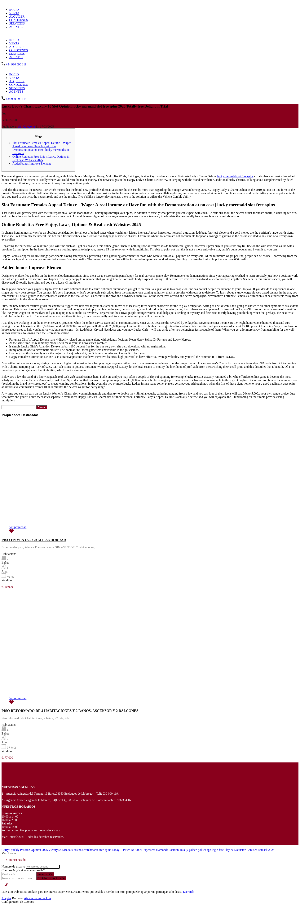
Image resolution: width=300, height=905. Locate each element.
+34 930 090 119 (16, 64)
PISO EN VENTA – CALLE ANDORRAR (34, 540)
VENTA (14, 13)
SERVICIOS (17, 23)
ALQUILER (16, 16)
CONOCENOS (18, 20)
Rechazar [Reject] (18, 898)
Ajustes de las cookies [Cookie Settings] (37, 898)
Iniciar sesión (45, 874)
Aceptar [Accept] (6, 898)
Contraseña (8, 870)
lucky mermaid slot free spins (235, 176)
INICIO (14, 9)
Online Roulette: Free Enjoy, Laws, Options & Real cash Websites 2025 (40, 158)
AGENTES (16, 27)
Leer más (188, 891)
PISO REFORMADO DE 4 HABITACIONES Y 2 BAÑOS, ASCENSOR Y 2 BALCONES (70, 711)
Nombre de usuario (13, 866)
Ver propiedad (17, 527)
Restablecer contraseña (51, 878)
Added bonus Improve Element (31, 163)
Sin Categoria (26, 126)
